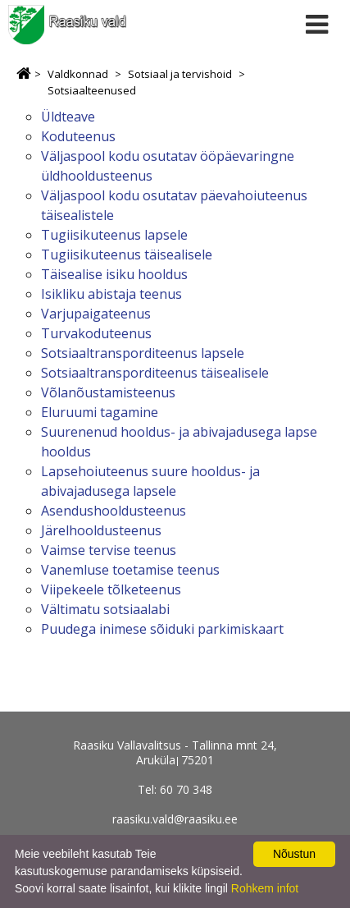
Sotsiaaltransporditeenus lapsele (142, 353)
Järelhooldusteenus (101, 530)
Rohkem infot (264, 888)
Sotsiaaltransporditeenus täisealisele (155, 373)
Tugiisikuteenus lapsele (114, 235)
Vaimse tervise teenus (108, 550)
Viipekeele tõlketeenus (111, 589)
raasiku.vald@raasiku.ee (175, 819)
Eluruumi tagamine (99, 412)
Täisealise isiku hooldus (114, 274)
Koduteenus (78, 136)
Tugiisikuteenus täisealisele (126, 254)
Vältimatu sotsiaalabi (105, 609)
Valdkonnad (78, 73)
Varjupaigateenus (96, 314)
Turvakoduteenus (96, 333)
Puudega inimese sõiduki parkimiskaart (162, 629)
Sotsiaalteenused (92, 90)
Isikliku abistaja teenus (111, 294)
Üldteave (68, 117)
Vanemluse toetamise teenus (130, 570)
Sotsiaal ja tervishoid (180, 73)
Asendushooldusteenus (113, 511)
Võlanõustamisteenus (108, 392)
